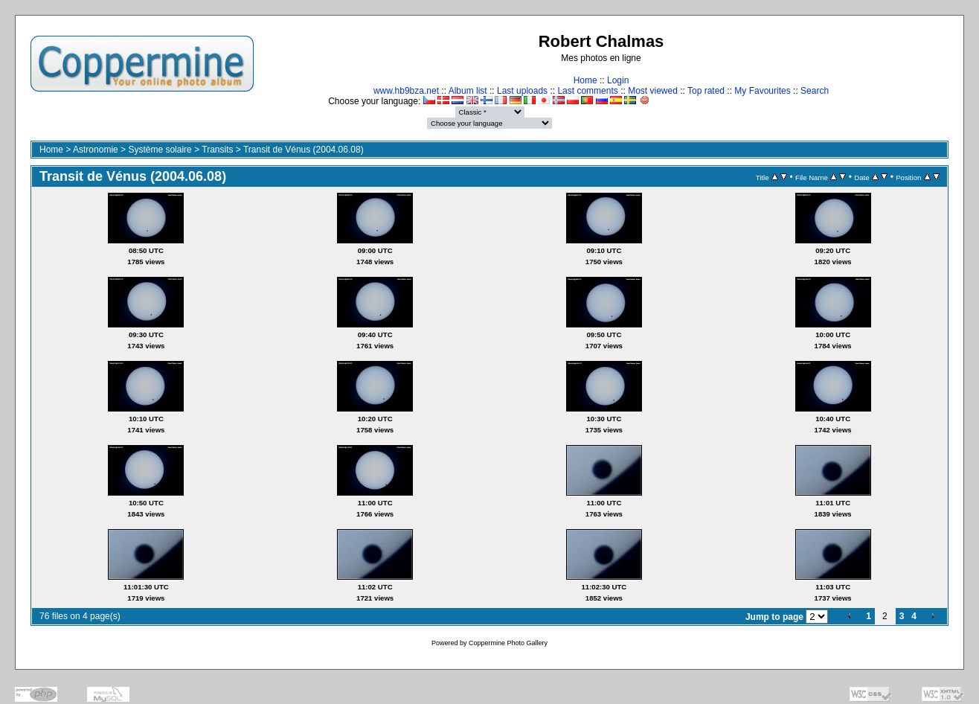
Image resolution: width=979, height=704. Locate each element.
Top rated (706, 91)
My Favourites (762, 91)
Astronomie (95, 149)
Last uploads (522, 91)
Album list (468, 91)
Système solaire (159, 149)
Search (814, 91)
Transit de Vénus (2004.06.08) (303, 149)
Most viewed (653, 91)
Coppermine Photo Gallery (508, 643)
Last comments (587, 91)
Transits (217, 149)
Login (618, 80)
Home (585, 80)
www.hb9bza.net (406, 91)
